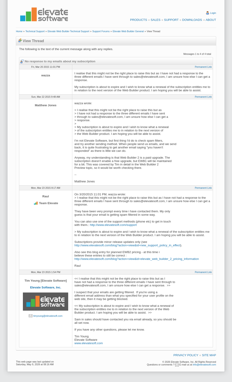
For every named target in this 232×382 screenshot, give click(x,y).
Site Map (209, 355)
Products (138, 20)
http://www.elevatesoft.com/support (113, 225)
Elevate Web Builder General (128, 31)
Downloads (192, 20)
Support (171, 20)
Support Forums (100, 31)
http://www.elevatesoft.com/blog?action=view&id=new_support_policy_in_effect (127, 245)
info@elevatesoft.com (204, 364)
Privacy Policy (186, 355)
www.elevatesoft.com (89, 343)
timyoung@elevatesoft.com (48, 315)
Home (19, 31)
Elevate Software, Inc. (45, 287)
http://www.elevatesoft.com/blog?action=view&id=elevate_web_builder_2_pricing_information (137, 259)
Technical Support (35, 31)
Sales (155, 20)
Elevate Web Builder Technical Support (68, 31)
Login (213, 13)
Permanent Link (203, 66)
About (211, 20)
